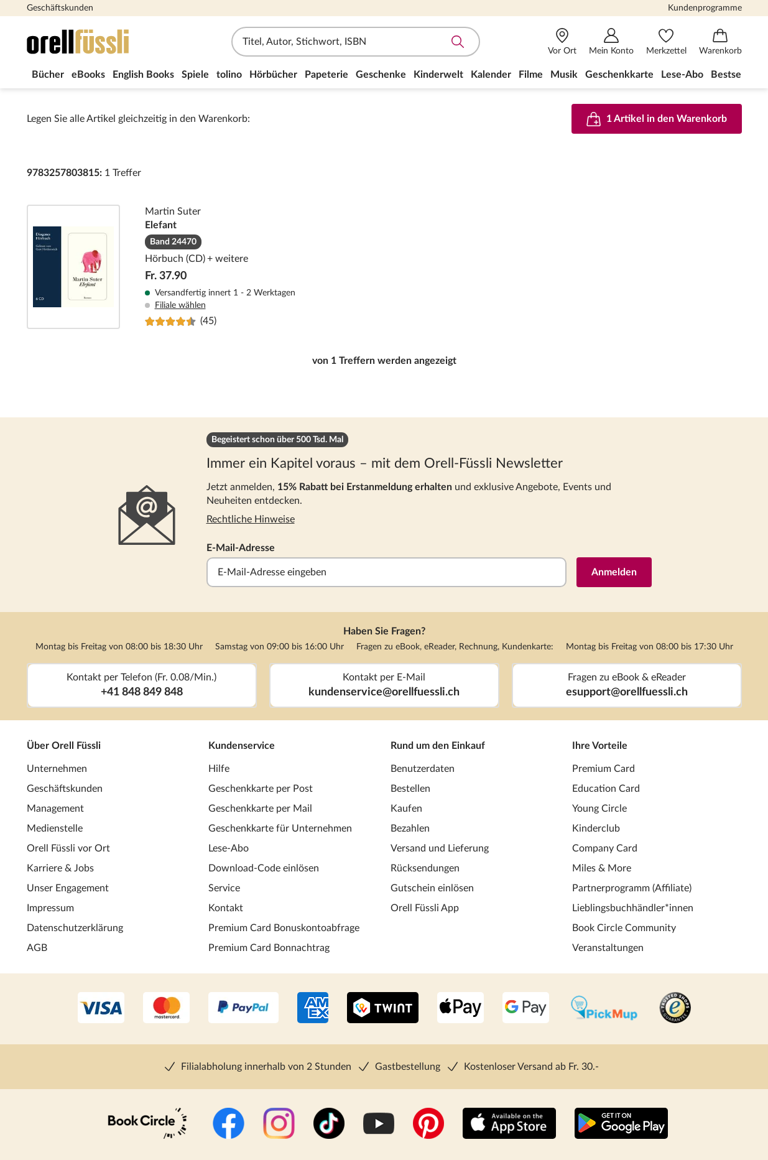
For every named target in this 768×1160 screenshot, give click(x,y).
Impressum (50, 908)
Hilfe (218, 769)
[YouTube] (378, 1124)
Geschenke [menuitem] (381, 75)
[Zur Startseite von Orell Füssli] (98, 41)
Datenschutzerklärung (75, 928)
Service (224, 888)
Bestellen (410, 789)
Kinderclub (596, 828)
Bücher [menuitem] (48, 75)
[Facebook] (228, 1124)
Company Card (604, 848)
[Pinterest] (428, 1124)
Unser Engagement (68, 888)
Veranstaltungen (608, 948)
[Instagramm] (279, 1124)
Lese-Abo (228, 848)
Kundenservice (241, 746)
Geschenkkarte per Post (260, 789)
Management (55, 809)
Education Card (606, 789)
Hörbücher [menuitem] (273, 75)
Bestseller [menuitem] (733, 75)
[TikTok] (329, 1124)
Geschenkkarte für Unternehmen (280, 828)
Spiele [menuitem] (195, 75)
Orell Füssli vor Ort (68, 848)
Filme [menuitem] (531, 75)
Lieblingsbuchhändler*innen (632, 908)
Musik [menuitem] (564, 75)
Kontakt (225, 908)
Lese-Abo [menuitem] (682, 75)
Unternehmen (57, 769)
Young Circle (599, 809)
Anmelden (614, 572)
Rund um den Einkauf (438, 746)
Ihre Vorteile (599, 746)
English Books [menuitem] (143, 75)
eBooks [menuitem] (88, 75)
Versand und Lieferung (440, 848)
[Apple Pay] (460, 1009)
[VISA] (101, 1009)
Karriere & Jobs (60, 868)
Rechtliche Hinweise (250, 519)
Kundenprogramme (705, 8)
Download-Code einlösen (263, 868)
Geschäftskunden (60, 8)
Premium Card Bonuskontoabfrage (283, 928)
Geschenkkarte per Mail (260, 809)
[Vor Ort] (562, 42)
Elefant (384, 267)
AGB (37, 948)
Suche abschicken (457, 41)
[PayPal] (243, 1009)
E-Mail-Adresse (240, 548)
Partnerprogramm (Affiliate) (632, 888)
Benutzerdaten (423, 769)
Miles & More (601, 868)
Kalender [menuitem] (491, 75)
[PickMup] (604, 1009)
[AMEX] (312, 1009)
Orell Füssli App (425, 908)
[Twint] (383, 1009)
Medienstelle (55, 828)
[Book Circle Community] (147, 1124)
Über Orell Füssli (64, 746)
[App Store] (509, 1124)
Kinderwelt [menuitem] (438, 75)
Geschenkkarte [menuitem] (619, 75)
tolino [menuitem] (229, 75)
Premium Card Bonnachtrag (269, 948)
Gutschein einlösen (432, 888)
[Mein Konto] (611, 42)
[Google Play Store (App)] (621, 1124)
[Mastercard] (166, 1009)
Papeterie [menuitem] (326, 75)
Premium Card (603, 769)
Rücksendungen (425, 868)
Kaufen (406, 809)
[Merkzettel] (666, 42)
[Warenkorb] (720, 42)
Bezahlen (410, 828)
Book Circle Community (624, 928)
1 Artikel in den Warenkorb (656, 118)
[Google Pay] (525, 1009)
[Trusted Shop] (675, 1009)
